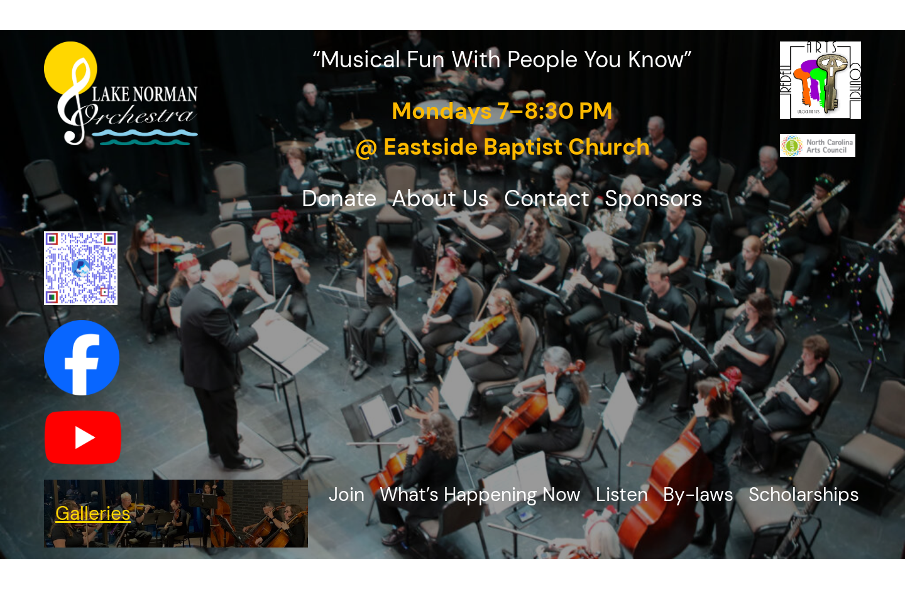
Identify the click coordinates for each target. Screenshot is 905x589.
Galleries (93, 513)
